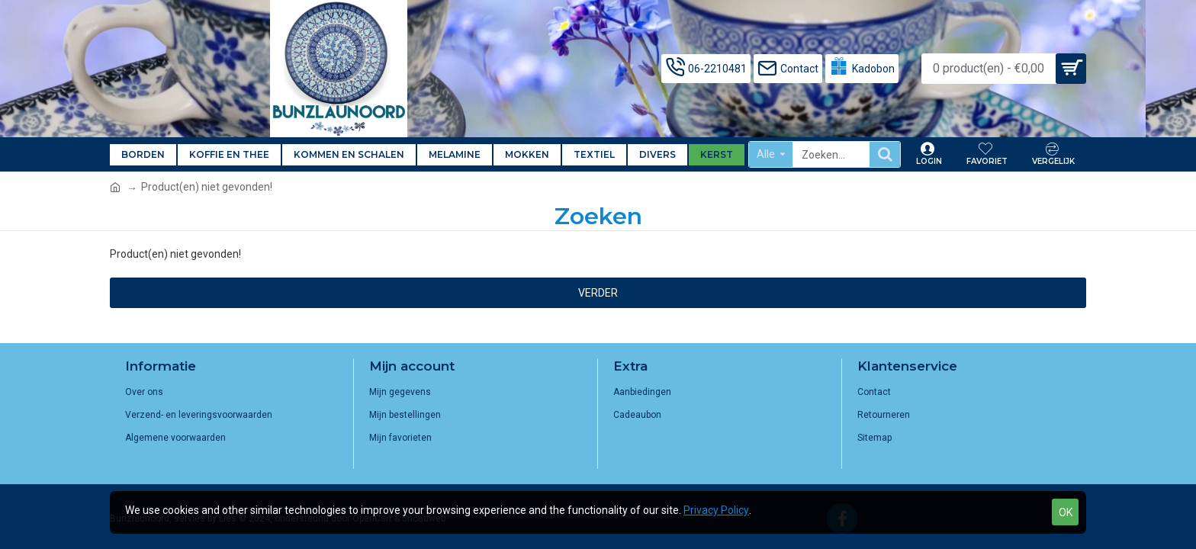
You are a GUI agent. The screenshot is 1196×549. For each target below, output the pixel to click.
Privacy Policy (716, 510)
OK (1065, 512)
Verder (598, 293)
